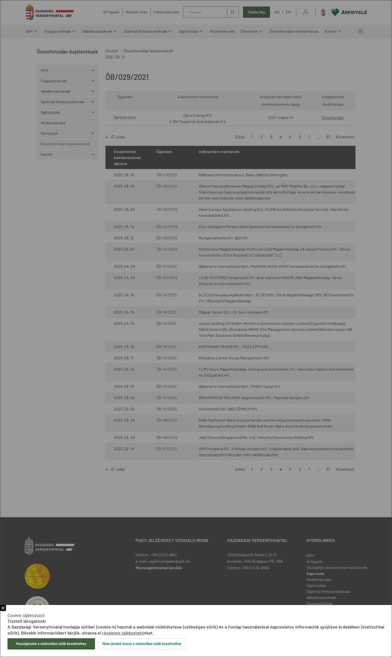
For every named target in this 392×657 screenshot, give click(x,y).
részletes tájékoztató (123, 632)
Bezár (3, 608)
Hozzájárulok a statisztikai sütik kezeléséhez (51, 644)
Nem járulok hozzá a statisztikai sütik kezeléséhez (142, 644)
